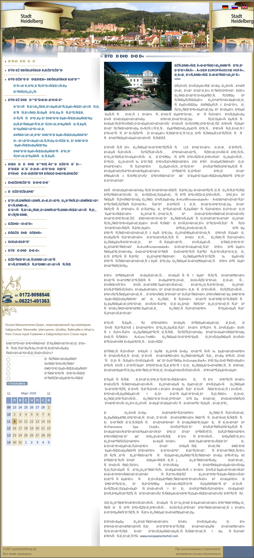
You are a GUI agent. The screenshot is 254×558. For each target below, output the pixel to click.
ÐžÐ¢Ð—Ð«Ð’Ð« (20, 223)
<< (8, 393)
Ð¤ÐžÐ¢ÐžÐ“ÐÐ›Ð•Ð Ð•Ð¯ (29, 182)
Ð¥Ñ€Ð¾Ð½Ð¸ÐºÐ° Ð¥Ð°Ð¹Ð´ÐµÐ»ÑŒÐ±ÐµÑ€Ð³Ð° (51, 135)
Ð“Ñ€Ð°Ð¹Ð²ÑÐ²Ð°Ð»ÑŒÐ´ (65, 373)
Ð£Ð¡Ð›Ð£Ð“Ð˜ (19, 241)
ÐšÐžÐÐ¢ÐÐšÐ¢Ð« (25, 232)
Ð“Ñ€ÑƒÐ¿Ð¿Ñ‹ (25, 91)
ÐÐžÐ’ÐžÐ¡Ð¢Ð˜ (21, 191)
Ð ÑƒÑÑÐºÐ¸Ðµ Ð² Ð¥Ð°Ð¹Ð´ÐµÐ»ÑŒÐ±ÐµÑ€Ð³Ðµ (53, 118)
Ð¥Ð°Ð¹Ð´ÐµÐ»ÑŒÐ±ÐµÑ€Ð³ (66, 368)
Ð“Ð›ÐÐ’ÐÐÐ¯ (22, 61)
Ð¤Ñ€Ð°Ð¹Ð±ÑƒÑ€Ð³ (59, 363)
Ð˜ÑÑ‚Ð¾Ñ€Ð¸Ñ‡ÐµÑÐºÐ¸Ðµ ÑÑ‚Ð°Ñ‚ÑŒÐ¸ (49, 112)
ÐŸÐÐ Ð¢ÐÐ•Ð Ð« (23, 250)
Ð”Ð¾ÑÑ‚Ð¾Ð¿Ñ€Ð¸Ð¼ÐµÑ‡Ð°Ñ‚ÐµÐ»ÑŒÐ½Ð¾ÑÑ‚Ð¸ (57, 106)
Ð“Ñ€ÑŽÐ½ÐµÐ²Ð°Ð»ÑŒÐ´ (64, 378)
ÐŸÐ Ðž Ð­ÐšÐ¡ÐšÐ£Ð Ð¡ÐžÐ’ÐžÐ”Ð (36, 70)
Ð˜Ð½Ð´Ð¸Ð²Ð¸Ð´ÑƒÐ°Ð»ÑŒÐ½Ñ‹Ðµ (40, 85)
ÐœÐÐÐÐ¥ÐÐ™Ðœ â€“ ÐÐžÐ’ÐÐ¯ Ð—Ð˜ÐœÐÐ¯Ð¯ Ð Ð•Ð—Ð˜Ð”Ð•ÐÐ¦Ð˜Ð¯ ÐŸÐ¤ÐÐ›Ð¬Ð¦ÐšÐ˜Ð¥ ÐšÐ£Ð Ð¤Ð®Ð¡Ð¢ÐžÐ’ (44, 168)
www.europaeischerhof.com (159, 536)
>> (48, 393)
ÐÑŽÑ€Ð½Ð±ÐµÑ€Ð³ (61, 359)
